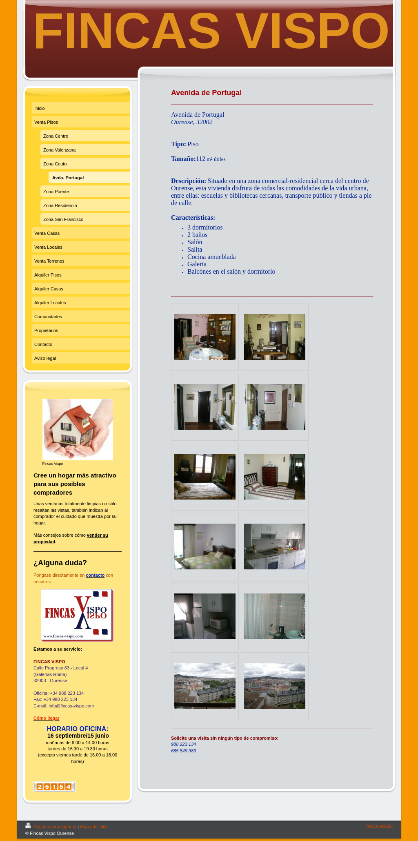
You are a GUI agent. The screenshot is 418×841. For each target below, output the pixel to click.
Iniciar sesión (380, 825)
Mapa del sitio (94, 826)
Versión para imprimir (51, 826)
